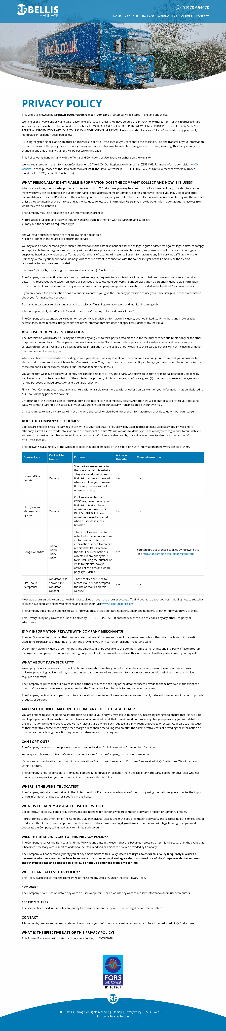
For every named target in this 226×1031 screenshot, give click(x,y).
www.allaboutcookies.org (118, 604)
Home (117, 16)
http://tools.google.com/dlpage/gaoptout (168, 554)
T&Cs (147, 1012)
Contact (202, 16)
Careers (186, 16)
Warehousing (167, 16)
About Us (131, 16)
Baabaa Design (119, 1016)
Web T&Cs (160, 1012)
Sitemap (117, 1012)
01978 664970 (192, 7)
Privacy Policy (36, 938)
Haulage (148, 16)
